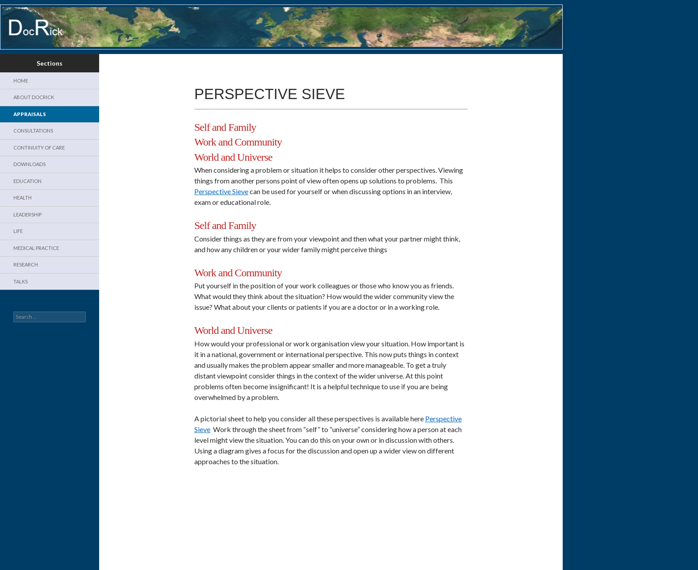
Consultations (33, 130)
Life (18, 231)
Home (20, 80)
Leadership (27, 214)
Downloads (29, 164)
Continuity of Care (39, 147)
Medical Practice (36, 248)
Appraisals (29, 114)
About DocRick (33, 97)
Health (22, 197)
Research (25, 264)
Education (27, 181)
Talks (20, 281)
